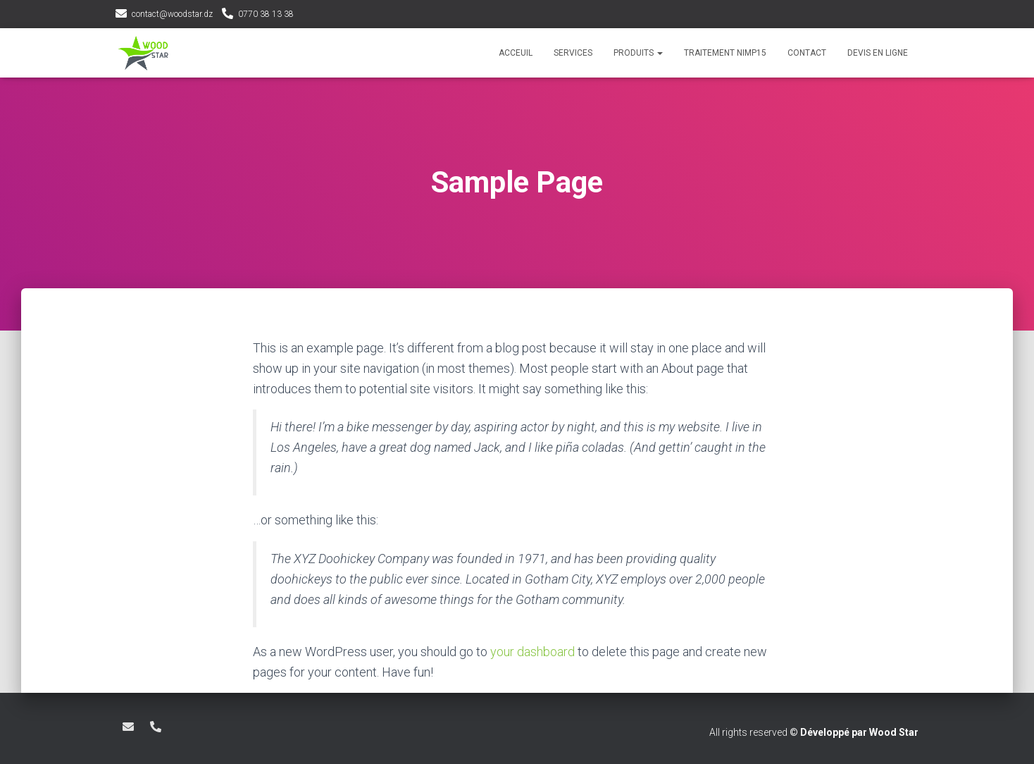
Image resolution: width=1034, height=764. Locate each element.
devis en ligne (877, 53)
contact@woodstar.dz (172, 14)
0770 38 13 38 (266, 14)
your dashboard (532, 651)
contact (806, 53)
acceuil (515, 53)
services (573, 53)
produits (638, 53)
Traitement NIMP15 (725, 53)
